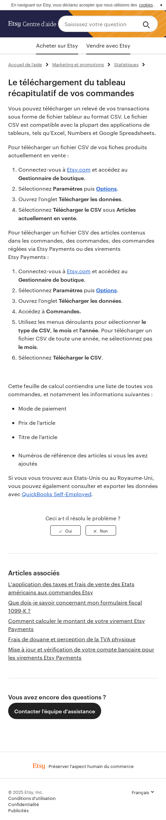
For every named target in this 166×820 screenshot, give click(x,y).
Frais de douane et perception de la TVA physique (71, 639)
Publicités (18, 810)
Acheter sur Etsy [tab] (57, 45)
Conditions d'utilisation (32, 798)
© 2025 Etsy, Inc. (25, 792)
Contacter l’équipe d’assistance (54, 711)
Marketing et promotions (78, 64)
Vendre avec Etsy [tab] (108, 45)
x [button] (161, 5)
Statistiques (126, 64)
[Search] (147, 24)
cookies (146, 5)
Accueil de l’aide (25, 64)
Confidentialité (23, 804)
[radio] (65, 530)
